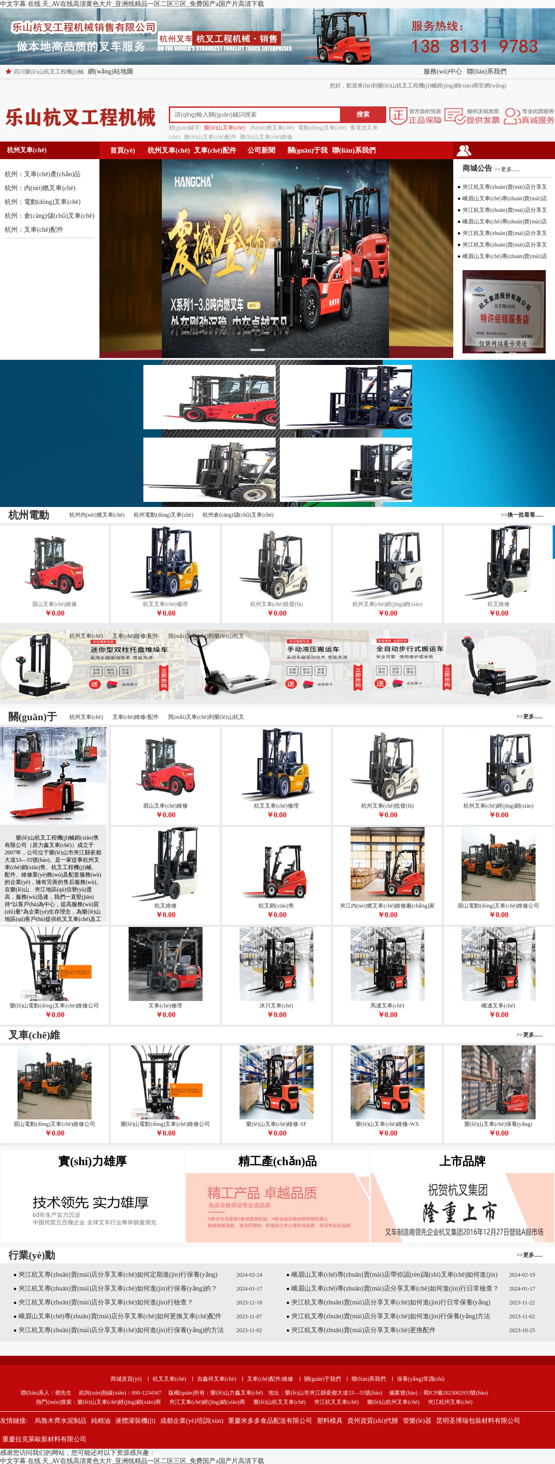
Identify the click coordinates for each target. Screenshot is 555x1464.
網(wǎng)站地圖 (110, 71)
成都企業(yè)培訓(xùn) (191, 1420)
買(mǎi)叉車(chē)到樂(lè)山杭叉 (206, 636)
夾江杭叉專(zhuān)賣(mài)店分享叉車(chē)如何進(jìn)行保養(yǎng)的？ (117, 1288)
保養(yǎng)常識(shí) (420, 1379)
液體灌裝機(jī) (135, 1420)
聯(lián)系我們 (486, 71)
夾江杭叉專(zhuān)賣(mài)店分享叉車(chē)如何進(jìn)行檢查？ (105, 1302)
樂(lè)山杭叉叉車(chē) (279, 1402)
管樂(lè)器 (417, 1420)
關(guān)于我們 (308, 153)
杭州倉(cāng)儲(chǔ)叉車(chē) (238, 515)
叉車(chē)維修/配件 (135, 636)
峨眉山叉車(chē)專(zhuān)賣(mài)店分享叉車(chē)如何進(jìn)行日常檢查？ (395, 1288)
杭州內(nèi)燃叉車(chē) (96, 515)
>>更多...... (507, 169)
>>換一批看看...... (522, 515)
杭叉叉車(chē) (169, 1379)
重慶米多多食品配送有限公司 (270, 1420)
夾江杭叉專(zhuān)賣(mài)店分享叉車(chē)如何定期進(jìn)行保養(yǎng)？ (117, 1274)
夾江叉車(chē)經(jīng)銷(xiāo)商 (207, 1402)
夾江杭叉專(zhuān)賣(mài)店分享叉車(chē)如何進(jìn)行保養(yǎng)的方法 (121, 1330)
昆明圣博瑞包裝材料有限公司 (478, 1420)
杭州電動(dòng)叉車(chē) (163, 515)
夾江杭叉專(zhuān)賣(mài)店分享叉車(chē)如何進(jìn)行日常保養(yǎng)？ (390, 1302)
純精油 (101, 1420)
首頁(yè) (122, 150)
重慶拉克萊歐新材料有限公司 (44, 1439)
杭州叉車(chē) (169, 150)
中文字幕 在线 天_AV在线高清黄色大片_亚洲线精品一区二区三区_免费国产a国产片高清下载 (132, 3)
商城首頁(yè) (126, 1379)
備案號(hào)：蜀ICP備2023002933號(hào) (437, 1393)
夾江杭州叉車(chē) (450, 1402)
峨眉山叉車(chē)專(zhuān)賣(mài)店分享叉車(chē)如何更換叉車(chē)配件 (120, 1316)
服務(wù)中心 (443, 71)
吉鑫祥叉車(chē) (216, 1379)
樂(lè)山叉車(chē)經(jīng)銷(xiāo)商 (119, 1402)
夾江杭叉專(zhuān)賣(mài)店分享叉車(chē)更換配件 (363, 1330)
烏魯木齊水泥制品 (60, 1420)
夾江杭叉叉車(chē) (336, 1402)
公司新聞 (261, 150)
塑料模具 (330, 1420)
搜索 (363, 114)
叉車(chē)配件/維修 (270, 1379)
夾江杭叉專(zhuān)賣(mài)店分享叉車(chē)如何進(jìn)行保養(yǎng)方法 (390, 1316)
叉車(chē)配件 (215, 150)
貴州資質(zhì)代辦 (372, 1420)
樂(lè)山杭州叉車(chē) (393, 1402)
